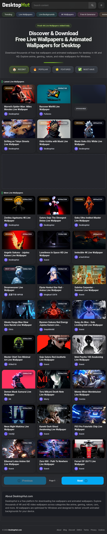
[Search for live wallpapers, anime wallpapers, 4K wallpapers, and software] (60, 5)
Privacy (93, 530)
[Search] (92, 5)
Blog (65, 530)
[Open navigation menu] (101, 5)
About (59, 530)
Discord (72, 530)
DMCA (79, 530)
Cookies (101, 530)
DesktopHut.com (15, 530)
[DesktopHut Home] (16, 5)
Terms (86, 530)
